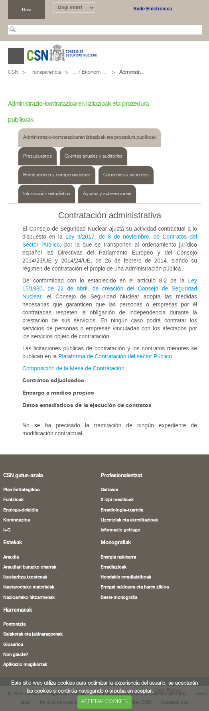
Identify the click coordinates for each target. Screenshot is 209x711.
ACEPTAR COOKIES (104, 701)
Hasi (26, 9)
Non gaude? (15, 654)
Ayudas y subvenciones (107, 193)
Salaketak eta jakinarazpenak (33, 634)
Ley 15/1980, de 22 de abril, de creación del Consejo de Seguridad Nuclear (109, 288)
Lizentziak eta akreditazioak (129, 520)
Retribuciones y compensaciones (57, 175)
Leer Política (168, 691)
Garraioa (109, 490)
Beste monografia (119, 597)
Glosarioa (13, 644)
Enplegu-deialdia (20, 510)
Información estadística (46, 193)
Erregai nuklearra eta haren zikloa (135, 587)
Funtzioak (13, 500)
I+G (6, 530)
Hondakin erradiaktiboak (126, 577)
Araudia (11, 557)
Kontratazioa (16, 520)
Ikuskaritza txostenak (25, 577)
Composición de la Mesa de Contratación (73, 368)
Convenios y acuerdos (126, 175)
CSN (13, 72)
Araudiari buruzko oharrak (29, 567)
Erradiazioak (113, 567)
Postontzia (14, 624)
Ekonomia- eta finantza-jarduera (95, 72)
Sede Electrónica (153, 9)
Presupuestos (37, 156)
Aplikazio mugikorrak (25, 664)
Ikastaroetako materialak (28, 587)
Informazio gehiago (120, 530)
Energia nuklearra (118, 557)
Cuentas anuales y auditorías (93, 156)
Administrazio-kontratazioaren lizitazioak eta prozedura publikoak (132, 72)
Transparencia (45, 72)
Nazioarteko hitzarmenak (29, 597)
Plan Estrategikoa (21, 490)
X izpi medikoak (117, 500)
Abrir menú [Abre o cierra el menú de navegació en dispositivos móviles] (16, 56)
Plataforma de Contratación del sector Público (115, 356)
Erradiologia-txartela (122, 510)
